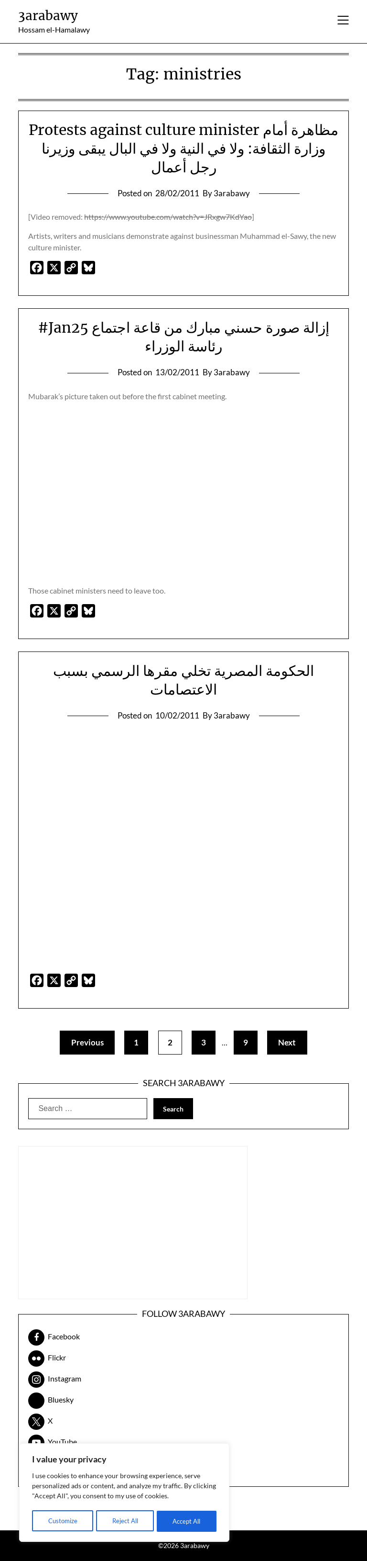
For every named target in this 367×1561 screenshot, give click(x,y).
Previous (84, 1042)
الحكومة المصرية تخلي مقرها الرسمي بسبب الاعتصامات (183, 680)
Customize (62, 1521)
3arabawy (48, 15)
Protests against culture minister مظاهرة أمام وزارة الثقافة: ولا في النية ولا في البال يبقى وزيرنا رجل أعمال (183, 148)
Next (291, 1042)
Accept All (186, 1521)
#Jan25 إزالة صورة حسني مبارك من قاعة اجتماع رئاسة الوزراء (183, 336)
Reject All (124, 1521)
